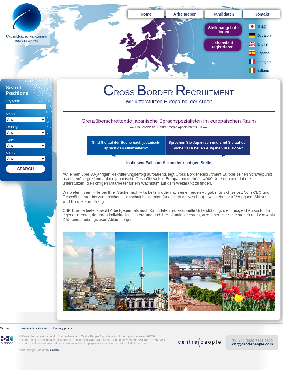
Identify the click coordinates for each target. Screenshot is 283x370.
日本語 (262, 27)
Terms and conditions (32, 328)
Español (264, 53)
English (263, 44)
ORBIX (54, 350)
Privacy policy (62, 328)
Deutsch (264, 36)
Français (264, 62)
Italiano (263, 71)
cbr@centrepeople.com (252, 344)
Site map (6, 328)
